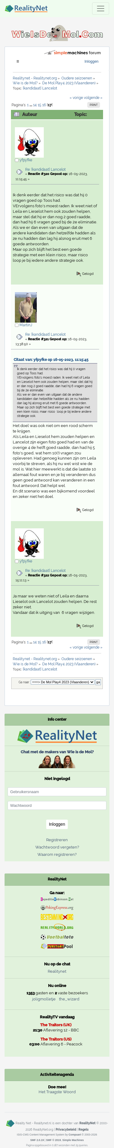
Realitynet (57, 971)
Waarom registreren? (57, 854)
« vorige (76, 98)
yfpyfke (25, 160)
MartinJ (25, 325)
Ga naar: (24, 682)
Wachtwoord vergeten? (57, 847)
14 (35, 105)
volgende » (93, 98)
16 (44, 105)
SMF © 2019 (53, 1140)
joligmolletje (44, 999)
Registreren (57, 840)
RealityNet (87, 1123)
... (31, 105)
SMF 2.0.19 (37, 1140)
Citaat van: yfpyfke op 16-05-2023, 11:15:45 (51, 360)
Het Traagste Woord (57, 1092)
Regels (83, 1129)
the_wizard (69, 999)
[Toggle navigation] (100, 8)
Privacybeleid (66, 1129)
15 (39, 105)
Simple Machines (73, 1140)
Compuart (75, 1134)
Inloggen (91, 61)
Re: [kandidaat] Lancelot (45, 169)
